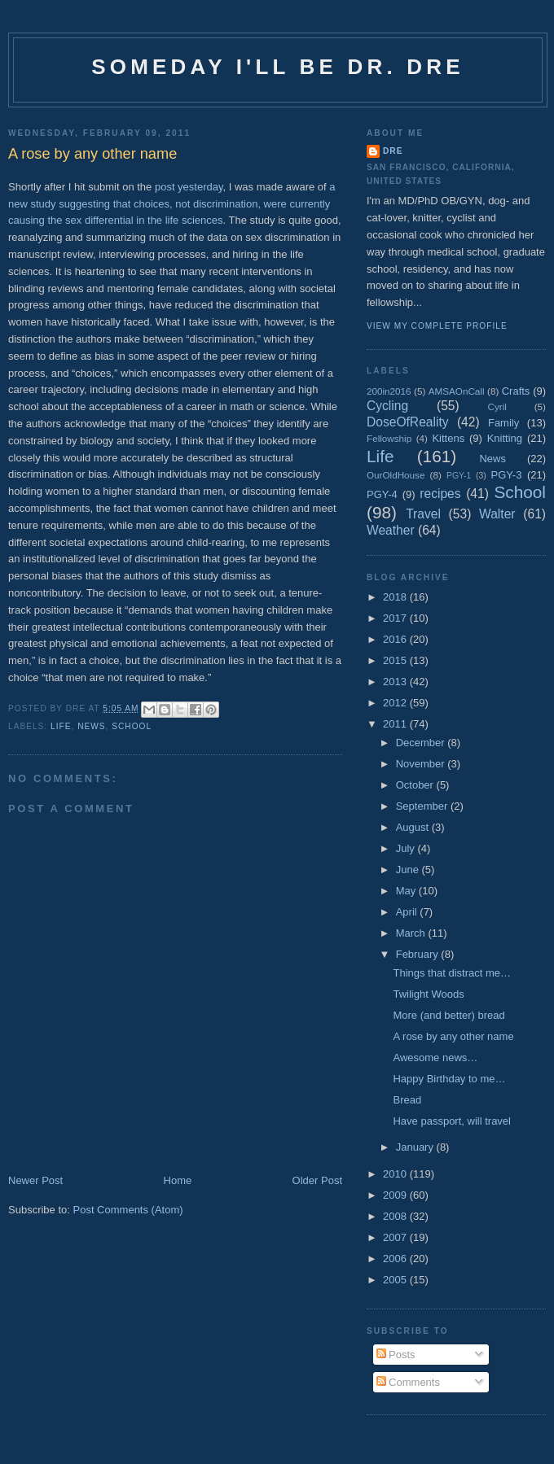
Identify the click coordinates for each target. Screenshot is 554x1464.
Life (61, 726)
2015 (396, 660)
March (412, 933)
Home (178, 1180)
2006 (396, 1258)
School (132, 726)
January (416, 1147)
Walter (497, 514)
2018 (396, 597)
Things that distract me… (452, 973)
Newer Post (35, 1180)
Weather (391, 530)
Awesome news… (435, 1057)
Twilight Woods (428, 994)
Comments (408, 1382)
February (419, 954)
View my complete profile (437, 325)
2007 (396, 1237)
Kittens (448, 438)
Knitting (504, 438)
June (409, 869)
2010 (396, 1174)
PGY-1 (458, 475)
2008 (396, 1216)
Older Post (317, 1180)
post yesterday (189, 187)
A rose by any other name (453, 1036)
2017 (396, 618)
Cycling (387, 406)
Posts (396, 1354)
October (416, 785)
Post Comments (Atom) (128, 1210)
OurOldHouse (395, 475)
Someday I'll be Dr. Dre (277, 67)
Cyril (497, 406)
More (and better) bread (448, 1015)
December (422, 742)
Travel (423, 514)
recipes (440, 493)
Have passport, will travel (452, 1121)
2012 (396, 703)
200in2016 (389, 391)
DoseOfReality (408, 422)
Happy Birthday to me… (449, 1079)
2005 (396, 1280)
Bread (407, 1100)
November (422, 764)
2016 (396, 639)
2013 (396, 681)
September (423, 806)
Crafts (516, 391)
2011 (396, 724)
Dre (392, 150)
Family (503, 423)
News (91, 726)
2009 (396, 1195)
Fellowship (389, 438)
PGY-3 (506, 475)
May (407, 891)
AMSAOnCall (457, 391)
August (414, 827)
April (408, 912)
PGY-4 (382, 494)
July (407, 848)
